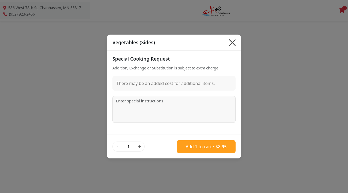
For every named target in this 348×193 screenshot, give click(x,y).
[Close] (232, 42)
